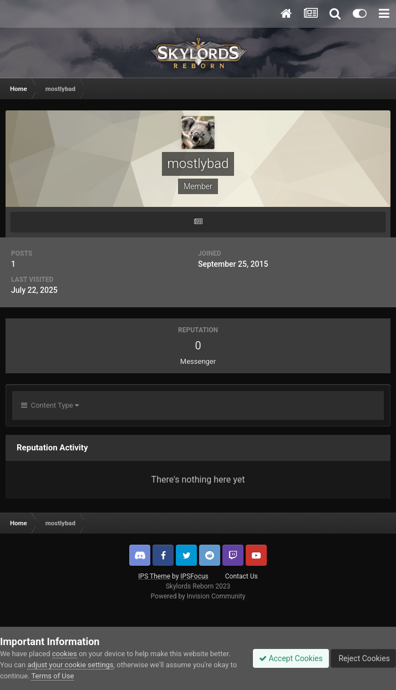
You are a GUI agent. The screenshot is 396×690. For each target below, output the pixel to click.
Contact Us (241, 576)
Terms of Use (52, 676)
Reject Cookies (363, 658)
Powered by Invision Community (198, 596)
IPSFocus (194, 576)
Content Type (50, 405)
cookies (64, 654)
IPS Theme (154, 576)
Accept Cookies (291, 658)
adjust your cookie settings (70, 665)
